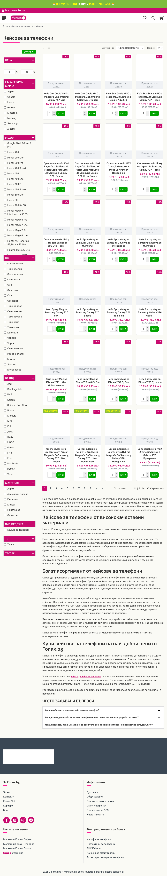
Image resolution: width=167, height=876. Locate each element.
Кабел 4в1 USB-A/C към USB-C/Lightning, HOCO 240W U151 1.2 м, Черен (35, 752)
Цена (8, 60)
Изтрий (30, 51)
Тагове (10, 553)
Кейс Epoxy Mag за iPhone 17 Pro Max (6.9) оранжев (56, 382)
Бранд (9, 378)
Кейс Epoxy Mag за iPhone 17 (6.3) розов (150, 380)
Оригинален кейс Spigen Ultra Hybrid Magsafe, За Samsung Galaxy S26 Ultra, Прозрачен (87, 455)
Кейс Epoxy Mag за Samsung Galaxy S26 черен (150, 312)
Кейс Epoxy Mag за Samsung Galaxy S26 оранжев (118, 312)
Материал (12, 482)
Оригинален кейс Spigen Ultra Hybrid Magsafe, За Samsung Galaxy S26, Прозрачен (118, 455)
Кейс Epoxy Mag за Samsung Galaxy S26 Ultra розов (118, 242)
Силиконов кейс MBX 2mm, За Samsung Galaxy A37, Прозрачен (150, 453)
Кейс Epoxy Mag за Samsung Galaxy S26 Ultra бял (87, 242)
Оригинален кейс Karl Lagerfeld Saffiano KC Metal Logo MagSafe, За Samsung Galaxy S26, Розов (56, 169)
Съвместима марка (14, 83)
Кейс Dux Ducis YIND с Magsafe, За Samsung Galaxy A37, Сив (118, 96)
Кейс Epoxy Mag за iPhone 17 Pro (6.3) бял (87, 380)
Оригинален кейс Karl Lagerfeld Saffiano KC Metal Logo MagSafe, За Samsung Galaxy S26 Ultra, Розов (87, 169)
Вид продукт (14, 524)
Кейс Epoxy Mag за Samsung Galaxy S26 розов (87, 312)
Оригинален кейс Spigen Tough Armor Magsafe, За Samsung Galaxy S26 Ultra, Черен (56, 455)
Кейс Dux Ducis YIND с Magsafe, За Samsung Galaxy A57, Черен (87, 96)
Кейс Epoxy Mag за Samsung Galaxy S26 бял (56, 312)
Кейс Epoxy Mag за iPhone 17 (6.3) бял (118, 380)
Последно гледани (15, 743)
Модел (10, 137)
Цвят (8, 257)
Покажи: (151, 48)
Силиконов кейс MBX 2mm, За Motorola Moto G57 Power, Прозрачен (118, 168)
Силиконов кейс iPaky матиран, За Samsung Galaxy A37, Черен (149, 166)
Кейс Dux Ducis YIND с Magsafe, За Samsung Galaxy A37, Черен (149, 96)
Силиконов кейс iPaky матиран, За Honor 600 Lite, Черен (56, 242)
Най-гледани (39, 743)
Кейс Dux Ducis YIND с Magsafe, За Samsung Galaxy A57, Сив (56, 96)
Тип (7, 538)
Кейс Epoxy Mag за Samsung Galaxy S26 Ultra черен (150, 242)
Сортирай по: (108, 48)
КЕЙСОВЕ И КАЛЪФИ (19, 26)
